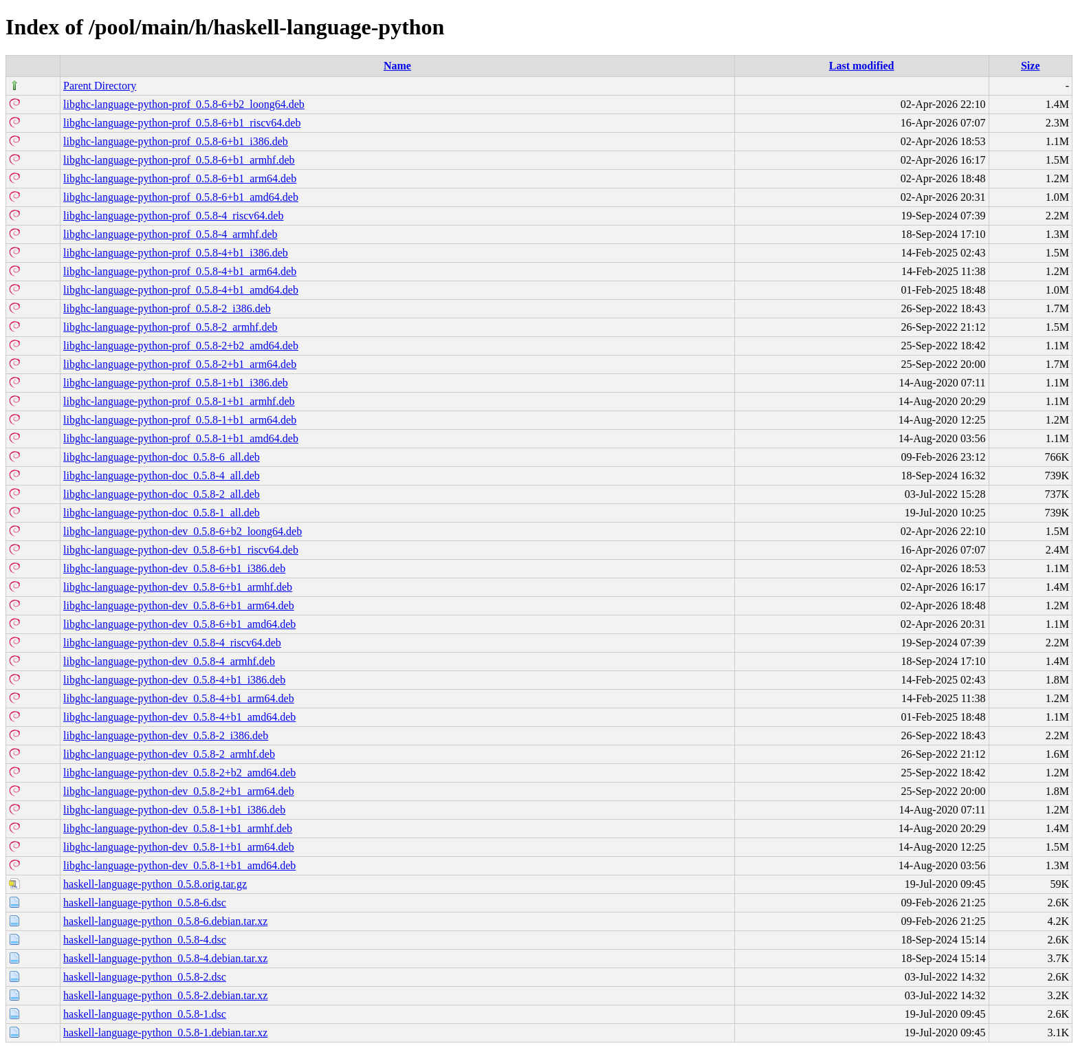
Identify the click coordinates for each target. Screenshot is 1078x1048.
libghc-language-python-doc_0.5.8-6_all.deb (161, 457)
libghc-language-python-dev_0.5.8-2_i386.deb (165, 735)
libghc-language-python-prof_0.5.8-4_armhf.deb (170, 234)
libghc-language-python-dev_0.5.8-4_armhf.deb (169, 661)
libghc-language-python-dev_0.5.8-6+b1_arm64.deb (178, 605)
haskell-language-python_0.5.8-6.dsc (144, 902)
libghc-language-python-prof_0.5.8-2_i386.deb (167, 308)
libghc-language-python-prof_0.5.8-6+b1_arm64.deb (179, 178)
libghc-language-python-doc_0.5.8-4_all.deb (161, 475)
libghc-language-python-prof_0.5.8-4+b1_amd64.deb (180, 290)
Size (1030, 66)
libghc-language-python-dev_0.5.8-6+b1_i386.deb (174, 568)
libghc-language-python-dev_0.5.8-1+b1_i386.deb (174, 810)
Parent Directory (99, 85)
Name (397, 66)
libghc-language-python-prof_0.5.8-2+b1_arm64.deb (179, 364)
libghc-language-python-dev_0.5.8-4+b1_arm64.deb (178, 698)
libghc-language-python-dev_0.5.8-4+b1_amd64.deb (179, 717)
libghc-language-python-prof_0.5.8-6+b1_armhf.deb (178, 160)
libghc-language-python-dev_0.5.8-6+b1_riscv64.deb (180, 550)
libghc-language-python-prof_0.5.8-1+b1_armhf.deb (178, 401)
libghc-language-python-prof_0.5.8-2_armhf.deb (170, 327)
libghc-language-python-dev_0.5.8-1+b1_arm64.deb (178, 847)
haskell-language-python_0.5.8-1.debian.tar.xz (165, 1032)
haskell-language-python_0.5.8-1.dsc (144, 1014)
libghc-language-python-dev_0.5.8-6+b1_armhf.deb (177, 587)
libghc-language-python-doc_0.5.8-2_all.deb (161, 494)
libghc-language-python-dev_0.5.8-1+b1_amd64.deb (179, 865)
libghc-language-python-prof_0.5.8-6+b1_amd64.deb (180, 197)
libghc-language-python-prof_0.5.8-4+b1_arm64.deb (179, 271)
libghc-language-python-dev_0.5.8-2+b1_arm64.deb (178, 791)
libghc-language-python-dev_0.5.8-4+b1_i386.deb (174, 680)
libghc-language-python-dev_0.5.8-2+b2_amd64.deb (179, 772)
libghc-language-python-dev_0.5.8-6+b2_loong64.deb (182, 531)
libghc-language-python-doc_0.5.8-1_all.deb (161, 512)
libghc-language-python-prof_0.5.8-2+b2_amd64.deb (180, 345)
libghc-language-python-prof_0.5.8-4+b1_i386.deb (175, 253)
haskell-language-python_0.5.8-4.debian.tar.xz (165, 958)
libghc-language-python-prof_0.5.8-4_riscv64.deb (173, 215)
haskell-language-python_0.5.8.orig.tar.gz (155, 884)
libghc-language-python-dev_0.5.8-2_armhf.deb (169, 754)
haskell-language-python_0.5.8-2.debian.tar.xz (165, 995)
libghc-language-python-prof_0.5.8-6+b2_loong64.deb (184, 104)
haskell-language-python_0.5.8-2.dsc (144, 977)
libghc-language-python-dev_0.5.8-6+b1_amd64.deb (179, 624)
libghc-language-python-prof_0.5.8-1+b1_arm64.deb (179, 420)
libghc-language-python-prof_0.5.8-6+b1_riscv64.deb (181, 123)
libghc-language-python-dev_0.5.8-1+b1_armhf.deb (177, 828)
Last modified (861, 66)
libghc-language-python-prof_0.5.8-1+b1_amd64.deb (180, 438)
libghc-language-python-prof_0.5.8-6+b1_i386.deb (175, 141)
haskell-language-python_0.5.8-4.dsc (144, 940)
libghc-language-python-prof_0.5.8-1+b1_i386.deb (175, 383)
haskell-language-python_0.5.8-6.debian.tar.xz (165, 921)
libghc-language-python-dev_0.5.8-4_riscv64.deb (172, 642)
